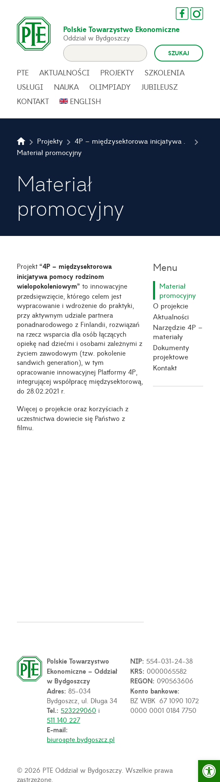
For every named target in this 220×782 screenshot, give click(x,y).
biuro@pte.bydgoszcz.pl (81, 739)
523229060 (78, 710)
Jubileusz (159, 87)
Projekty (117, 72)
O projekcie (170, 305)
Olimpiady (110, 87)
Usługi (30, 87)
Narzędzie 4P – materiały (178, 331)
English (85, 101)
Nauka (66, 87)
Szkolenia (165, 72)
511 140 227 (63, 719)
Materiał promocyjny (177, 290)
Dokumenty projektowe (171, 352)
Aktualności (64, 72)
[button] (209, 771)
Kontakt (33, 101)
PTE (23, 72)
